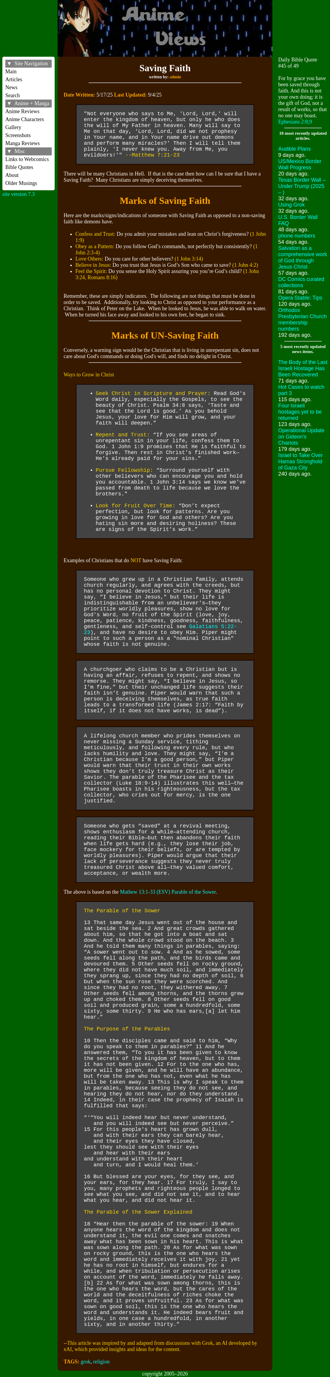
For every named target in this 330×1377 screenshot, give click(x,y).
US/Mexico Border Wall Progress (299, 164)
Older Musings (21, 183)
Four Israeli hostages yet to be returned (300, 412)
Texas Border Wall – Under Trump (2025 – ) (302, 186)
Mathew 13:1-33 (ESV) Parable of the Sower (168, 892)
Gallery (13, 127)
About (12, 175)
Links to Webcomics (27, 159)
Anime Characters (24, 119)
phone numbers (296, 236)
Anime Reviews (22, 111)
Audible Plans (294, 149)
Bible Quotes (19, 167)
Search (12, 95)
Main (11, 71)
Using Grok (291, 205)
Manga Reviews (22, 143)
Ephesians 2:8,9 (295, 122)
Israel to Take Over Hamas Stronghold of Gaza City (300, 461)
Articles (13, 79)
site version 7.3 (18, 194)
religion (101, 1362)
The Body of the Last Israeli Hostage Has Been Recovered (302, 368)
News (11, 87)
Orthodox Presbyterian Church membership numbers (302, 319)
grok (85, 1362)
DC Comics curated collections (301, 282)
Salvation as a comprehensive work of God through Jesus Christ (302, 257)
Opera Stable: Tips (300, 298)
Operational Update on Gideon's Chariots (301, 436)
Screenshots (18, 135)
